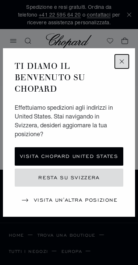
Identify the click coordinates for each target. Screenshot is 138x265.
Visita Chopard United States (69, 156)
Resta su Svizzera (68, 177)
